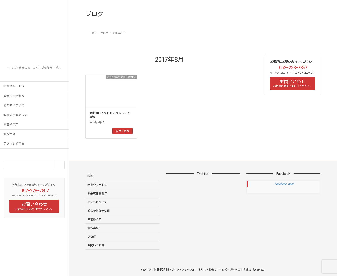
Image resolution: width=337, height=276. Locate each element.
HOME (90, 176)
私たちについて (14, 105)
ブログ (91, 236)
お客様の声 (10, 124)
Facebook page (284, 183)
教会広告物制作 (14, 95)
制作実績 (9, 134)
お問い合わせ (95, 245)
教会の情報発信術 (15, 114)
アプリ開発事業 (14, 143)
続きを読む (122, 131)
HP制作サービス (14, 86)
